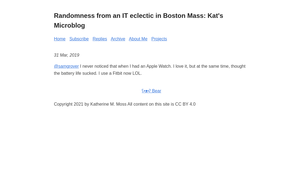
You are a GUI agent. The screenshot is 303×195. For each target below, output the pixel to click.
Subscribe (79, 39)
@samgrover (66, 66)
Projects (159, 39)
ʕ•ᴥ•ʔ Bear (151, 91)
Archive (118, 39)
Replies (100, 39)
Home (60, 39)
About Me (138, 39)
